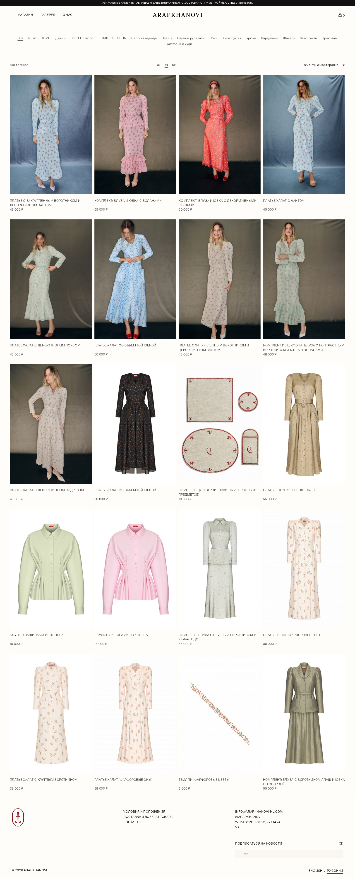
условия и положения (144, 811)
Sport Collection (83, 38)
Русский (335, 870)
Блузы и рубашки (190, 38)
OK (341, 843)
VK (237, 827)
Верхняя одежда (144, 38)
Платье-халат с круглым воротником (44, 779)
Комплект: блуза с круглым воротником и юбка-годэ (217, 637)
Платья (167, 38)
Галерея (48, 15)
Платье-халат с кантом (284, 200)
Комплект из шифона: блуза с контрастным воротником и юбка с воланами (303, 348)
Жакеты (289, 38)
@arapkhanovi (248, 817)
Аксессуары (232, 38)
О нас (68, 15)
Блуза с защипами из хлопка (37, 635)
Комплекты (308, 38)
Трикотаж (329, 38)
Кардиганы (269, 38)
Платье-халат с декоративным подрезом (47, 490)
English (316, 870)
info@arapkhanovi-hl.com (259, 811)
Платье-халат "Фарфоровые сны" (292, 635)
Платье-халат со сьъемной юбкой (125, 345)
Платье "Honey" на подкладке (290, 490)
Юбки (213, 38)
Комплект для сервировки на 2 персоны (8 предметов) (217, 492)
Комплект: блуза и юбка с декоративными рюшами (218, 203)
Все (20, 38)
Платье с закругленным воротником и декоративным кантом (45, 203)
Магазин (25, 15)
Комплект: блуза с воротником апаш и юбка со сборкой (304, 782)
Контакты (132, 822)
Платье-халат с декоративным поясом (45, 345)
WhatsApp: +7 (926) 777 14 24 (257, 822)
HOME (45, 38)
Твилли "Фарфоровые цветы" (204, 779)
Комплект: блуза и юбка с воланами (128, 200)
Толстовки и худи (178, 44)
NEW (32, 38)
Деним (60, 38)
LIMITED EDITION (114, 38)
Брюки (251, 38)
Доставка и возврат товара (148, 817)
